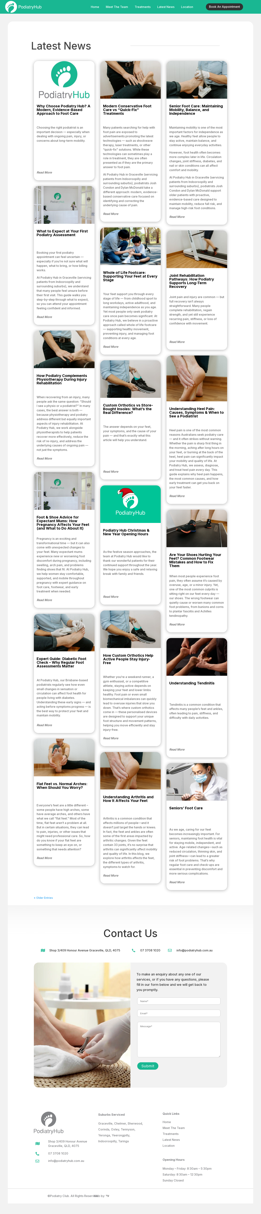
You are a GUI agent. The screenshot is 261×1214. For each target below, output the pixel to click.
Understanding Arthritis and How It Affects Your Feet (128, 799)
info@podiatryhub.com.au (194, 950)
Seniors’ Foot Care (186, 808)
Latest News (165, 7)
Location (187, 7)
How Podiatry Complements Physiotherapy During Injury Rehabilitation (62, 379)
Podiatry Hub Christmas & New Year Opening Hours (126, 532)
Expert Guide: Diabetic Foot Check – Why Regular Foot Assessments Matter (61, 662)
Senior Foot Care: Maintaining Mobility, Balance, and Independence (196, 110)
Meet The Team (117, 7)
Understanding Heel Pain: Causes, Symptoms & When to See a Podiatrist (196, 412)
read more (44, 172)
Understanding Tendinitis (192, 683)
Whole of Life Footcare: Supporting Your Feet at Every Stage (130, 276)
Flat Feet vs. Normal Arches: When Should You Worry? (62, 786)
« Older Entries (43, 897)
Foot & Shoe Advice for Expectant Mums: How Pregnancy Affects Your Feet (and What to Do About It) (63, 523)
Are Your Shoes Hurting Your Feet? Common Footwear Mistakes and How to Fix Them (195, 560)
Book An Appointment (224, 6)
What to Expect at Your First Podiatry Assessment (62, 233)
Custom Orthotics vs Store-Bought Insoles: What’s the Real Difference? (128, 409)
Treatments (143, 7)
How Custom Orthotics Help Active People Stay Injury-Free (128, 659)
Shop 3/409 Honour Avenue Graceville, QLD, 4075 (84, 950)
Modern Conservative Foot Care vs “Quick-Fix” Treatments (127, 110)
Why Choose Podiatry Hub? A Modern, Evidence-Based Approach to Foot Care (63, 110)
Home (95, 7)
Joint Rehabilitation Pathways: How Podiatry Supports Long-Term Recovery (191, 281)
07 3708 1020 (150, 950)
